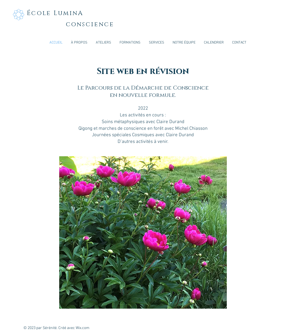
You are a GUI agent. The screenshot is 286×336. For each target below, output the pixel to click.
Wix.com (82, 328)
